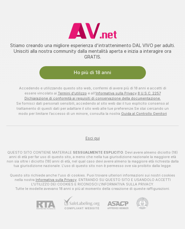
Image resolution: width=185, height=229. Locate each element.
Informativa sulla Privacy (116, 93)
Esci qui (93, 138)
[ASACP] (113, 205)
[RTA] (50, 205)
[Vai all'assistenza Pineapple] (138, 203)
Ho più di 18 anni (92, 72)
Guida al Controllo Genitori (144, 113)
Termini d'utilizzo (72, 93)
